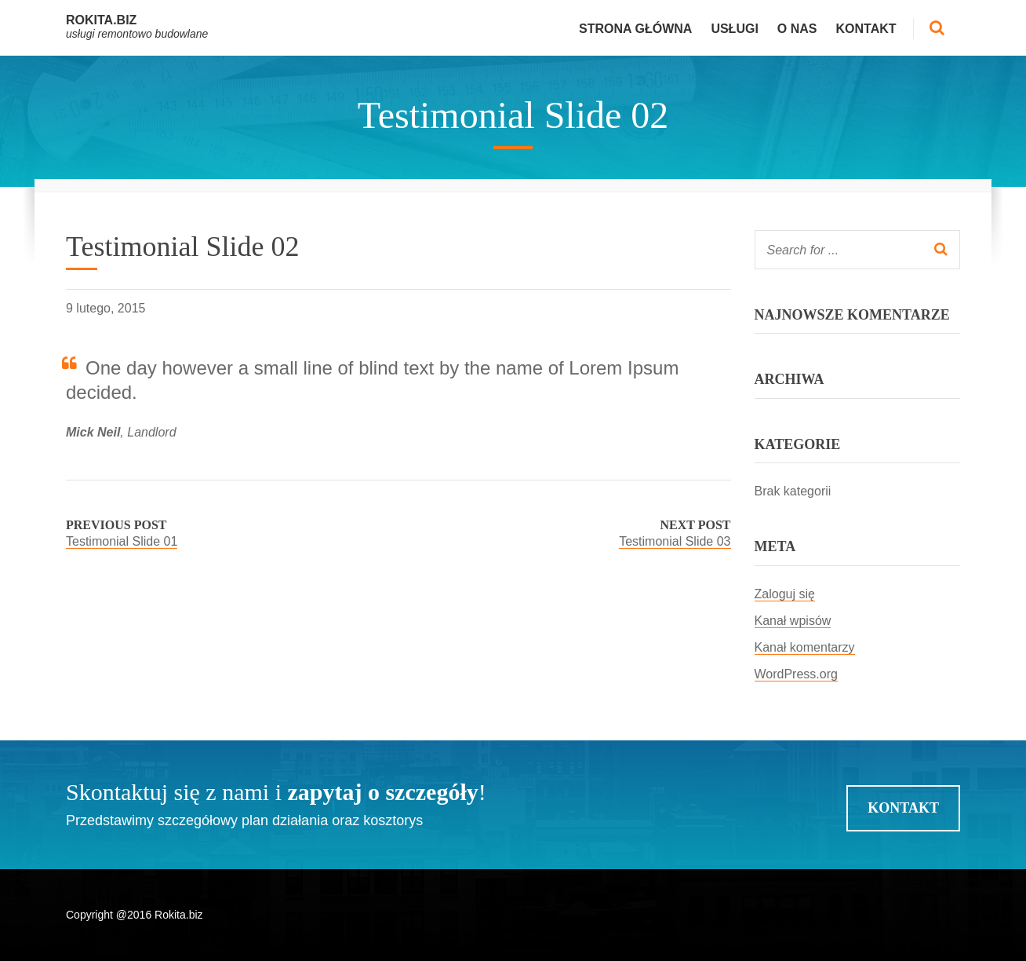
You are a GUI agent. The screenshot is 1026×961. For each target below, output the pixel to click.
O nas (797, 28)
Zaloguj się (785, 594)
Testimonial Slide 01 (121, 541)
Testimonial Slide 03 (674, 541)
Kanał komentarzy (805, 647)
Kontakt (866, 28)
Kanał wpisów (793, 620)
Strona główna (635, 28)
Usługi (734, 28)
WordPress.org (796, 674)
